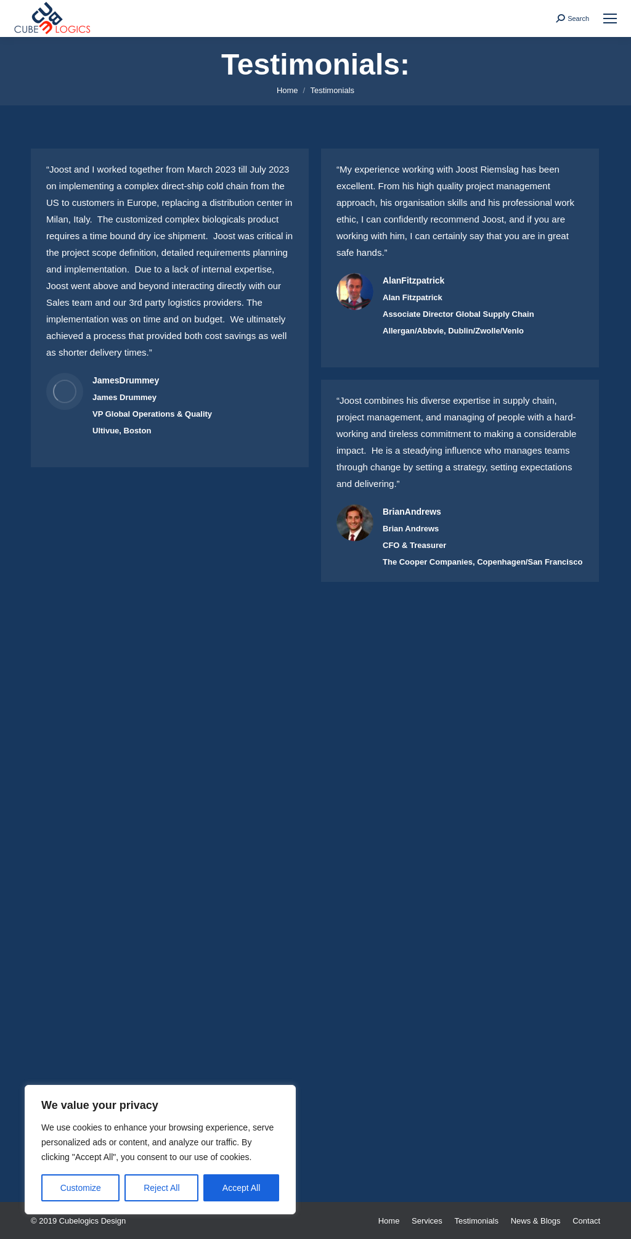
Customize (80, 1188)
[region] (160, 1149)
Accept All (241, 1188)
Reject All (161, 1188)
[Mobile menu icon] (610, 18)
